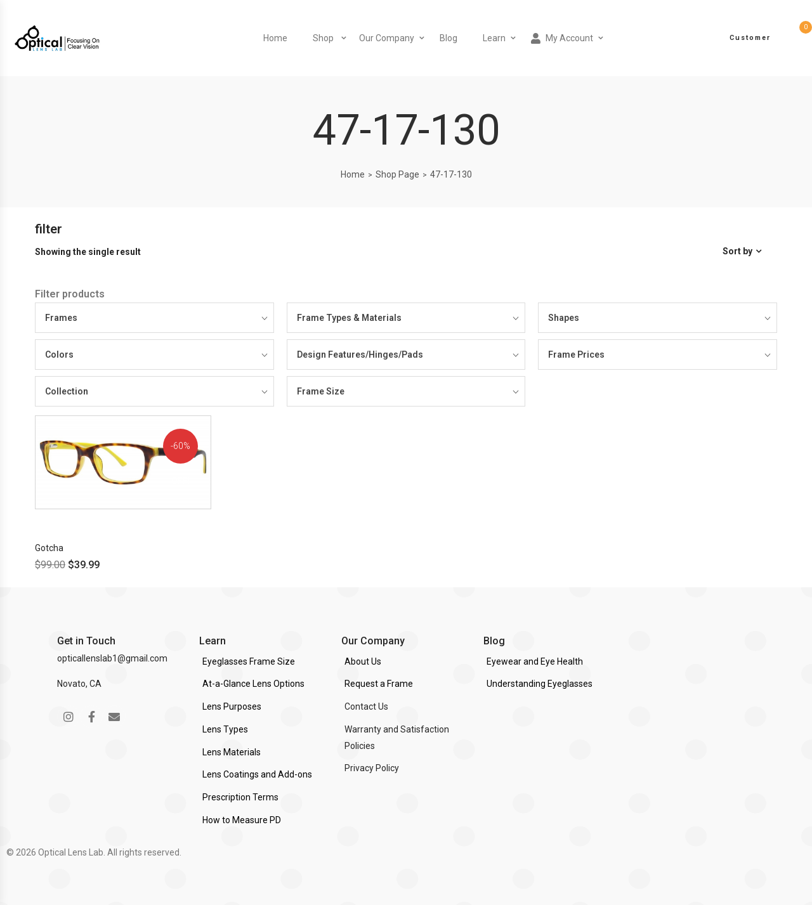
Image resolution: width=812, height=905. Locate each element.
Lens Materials (231, 752)
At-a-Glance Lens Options (253, 684)
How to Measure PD (241, 820)
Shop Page (397, 174)
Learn (494, 38)
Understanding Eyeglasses (540, 684)
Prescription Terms (240, 797)
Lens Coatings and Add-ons (257, 774)
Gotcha (49, 548)
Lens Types (225, 729)
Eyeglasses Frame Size (248, 661)
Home (275, 38)
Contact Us (366, 706)
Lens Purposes (231, 706)
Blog (448, 38)
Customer (750, 38)
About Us (362, 661)
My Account (562, 38)
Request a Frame (378, 684)
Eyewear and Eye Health (535, 661)
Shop (323, 38)
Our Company (386, 38)
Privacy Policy (371, 768)
